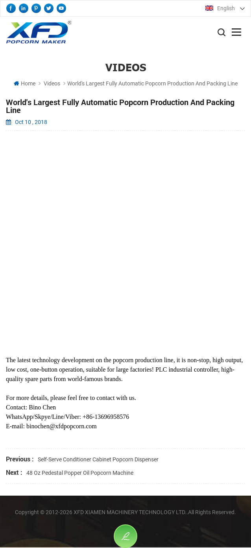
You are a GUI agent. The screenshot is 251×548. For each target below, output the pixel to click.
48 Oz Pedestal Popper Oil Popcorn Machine (79, 473)
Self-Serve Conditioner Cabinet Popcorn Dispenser (98, 459)
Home (24, 83)
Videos (52, 83)
